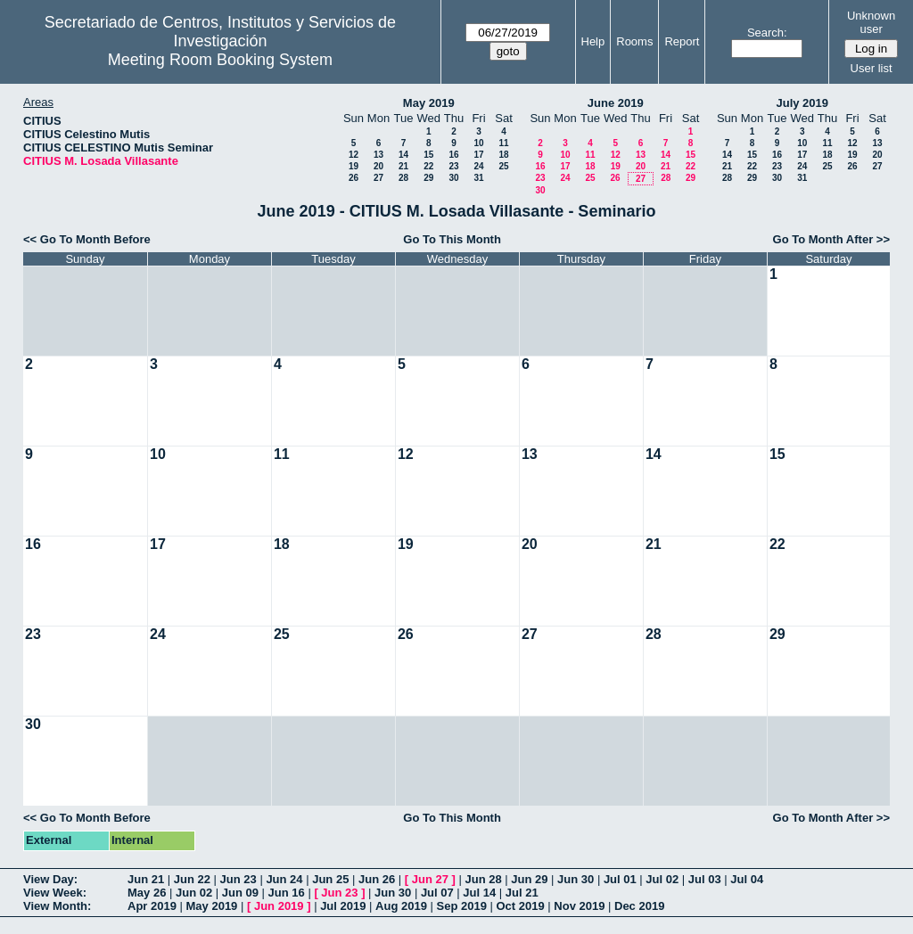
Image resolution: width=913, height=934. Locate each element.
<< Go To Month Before (87, 239)
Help (593, 41)
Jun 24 (284, 879)
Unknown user (871, 22)
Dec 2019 (639, 906)
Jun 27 (430, 879)
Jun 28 (483, 879)
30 (453, 178)
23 (453, 166)
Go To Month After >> (831, 239)
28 (403, 178)
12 (353, 155)
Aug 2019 (401, 906)
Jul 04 (746, 879)
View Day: (50, 879)
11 (503, 143)
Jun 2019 (279, 906)
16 (453, 155)
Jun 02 (194, 892)
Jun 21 (145, 879)
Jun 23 (238, 879)
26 (353, 178)
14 (403, 155)
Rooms (634, 41)
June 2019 (616, 103)
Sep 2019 (462, 906)
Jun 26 (376, 879)
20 (378, 166)
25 (503, 166)
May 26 (146, 892)
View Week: (54, 892)
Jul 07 (437, 892)
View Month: (57, 906)
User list (871, 68)
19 (353, 166)
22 (428, 166)
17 (478, 155)
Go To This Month (452, 239)
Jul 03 (704, 879)
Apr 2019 (152, 906)
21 (403, 166)
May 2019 (429, 103)
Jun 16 (286, 892)
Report (681, 41)
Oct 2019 (520, 906)
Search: (767, 32)
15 (428, 155)
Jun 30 (575, 879)
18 (503, 155)
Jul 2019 (343, 906)
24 (478, 166)
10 (478, 143)
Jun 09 (240, 892)
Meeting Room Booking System (220, 60)
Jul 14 (479, 892)
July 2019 (802, 103)
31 (478, 178)
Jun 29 (529, 879)
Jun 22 (192, 879)
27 (378, 178)
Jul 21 (522, 892)
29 (428, 178)
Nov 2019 (579, 906)
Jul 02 (662, 879)
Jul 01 (620, 879)
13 (378, 155)
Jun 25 (330, 879)
